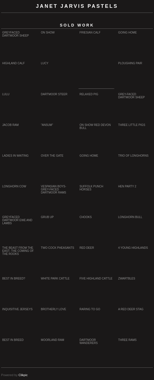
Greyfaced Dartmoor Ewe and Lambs (17, 220)
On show (48, 32)
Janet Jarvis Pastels (77, 6)
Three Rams (127, 339)
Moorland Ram (52, 339)
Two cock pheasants (57, 247)
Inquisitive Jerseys (17, 309)
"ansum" (47, 124)
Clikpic (23, 375)
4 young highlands (133, 247)
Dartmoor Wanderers (89, 341)
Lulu (5, 94)
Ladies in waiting (15, 155)
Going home (89, 155)
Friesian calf (90, 32)
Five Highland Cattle (96, 278)
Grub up (47, 217)
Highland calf (13, 63)
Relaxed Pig (89, 94)
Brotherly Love (53, 309)
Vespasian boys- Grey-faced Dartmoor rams (53, 189)
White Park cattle (55, 278)
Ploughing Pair (130, 63)
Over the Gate (52, 155)
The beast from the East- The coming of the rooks (18, 250)
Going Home (127, 32)
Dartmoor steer (54, 94)
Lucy (45, 63)
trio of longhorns (133, 155)
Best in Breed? (13, 278)
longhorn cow (14, 186)
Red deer (87, 247)
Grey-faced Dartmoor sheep (131, 96)
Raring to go (90, 309)
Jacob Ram (10, 124)
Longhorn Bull (130, 217)
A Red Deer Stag (131, 309)
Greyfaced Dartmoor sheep (15, 34)
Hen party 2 (127, 186)
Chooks (86, 217)
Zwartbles (126, 278)
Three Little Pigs (131, 124)
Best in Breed (13, 339)
